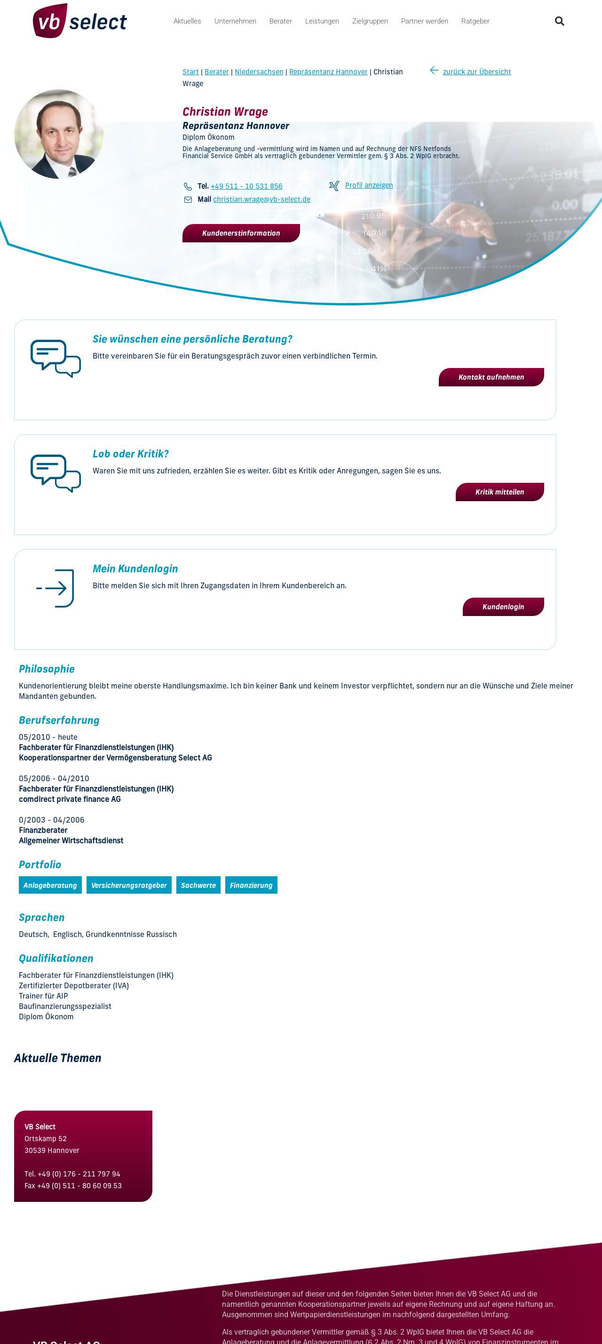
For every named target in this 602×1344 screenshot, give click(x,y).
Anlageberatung (50, 885)
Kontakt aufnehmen (491, 377)
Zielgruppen (370, 21)
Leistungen (322, 21)
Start (190, 71)
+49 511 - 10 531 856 (247, 186)
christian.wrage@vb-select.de (261, 199)
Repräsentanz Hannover (328, 71)
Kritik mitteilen (499, 492)
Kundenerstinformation (241, 233)
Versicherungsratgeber (129, 885)
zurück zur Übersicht (470, 71)
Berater (280, 21)
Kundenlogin (503, 606)
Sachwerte (198, 885)
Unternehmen (235, 21)
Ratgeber (475, 21)
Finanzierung (251, 885)
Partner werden (424, 21)
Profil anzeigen (369, 185)
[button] (559, 21)
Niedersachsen (259, 71)
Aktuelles (187, 21)
